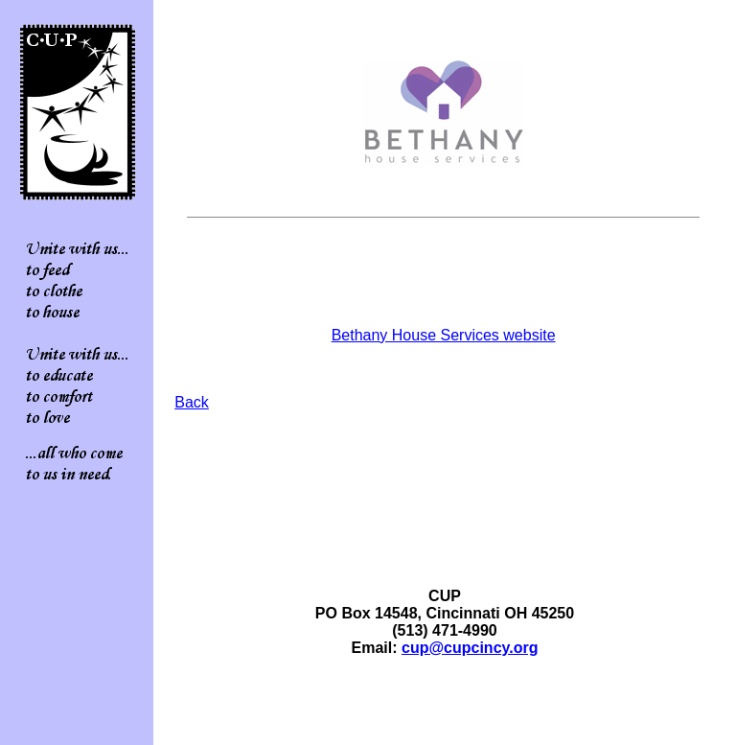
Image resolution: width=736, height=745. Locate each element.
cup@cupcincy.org (470, 648)
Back (191, 402)
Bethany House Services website (444, 335)
